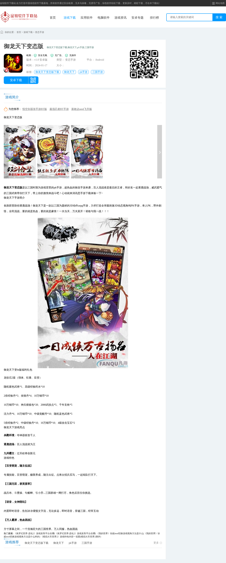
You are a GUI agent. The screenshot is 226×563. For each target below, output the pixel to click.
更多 (157, 542)
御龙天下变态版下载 (47, 72)
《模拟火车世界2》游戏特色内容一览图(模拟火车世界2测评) (71, 536)
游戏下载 (70, 17)
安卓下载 (16, 80)
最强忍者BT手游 (59, 109)
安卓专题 (137, 17)
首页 (53, 17)
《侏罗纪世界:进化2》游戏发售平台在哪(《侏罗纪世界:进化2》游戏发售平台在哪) (55, 533)
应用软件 (87, 17)
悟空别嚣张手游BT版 (34, 109)
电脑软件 (104, 17)
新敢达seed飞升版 (81, 109)
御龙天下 (69, 72)
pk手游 (83, 72)
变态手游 (39, 32)
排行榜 (154, 17)
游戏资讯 (121, 17)
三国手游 (97, 72)
